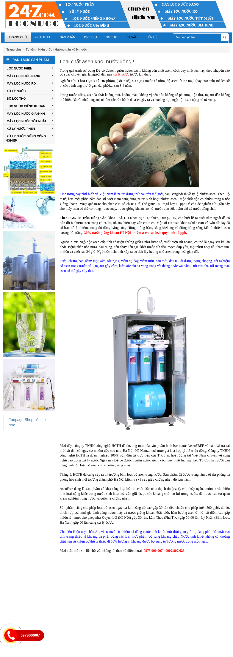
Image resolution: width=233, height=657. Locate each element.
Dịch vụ (90, 37)
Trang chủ (18, 37)
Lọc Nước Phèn (30, 68)
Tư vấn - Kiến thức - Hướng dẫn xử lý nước (56, 49)
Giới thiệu (43, 37)
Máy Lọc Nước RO (30, 83)
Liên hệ (151, 37)
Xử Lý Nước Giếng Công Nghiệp (29, 138)
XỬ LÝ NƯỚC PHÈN (30, 128)
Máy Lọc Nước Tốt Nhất (30, 121)
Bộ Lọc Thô (30, 98)
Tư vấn (131, 37)
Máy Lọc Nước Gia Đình (30, 113)
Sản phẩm (67, 37)
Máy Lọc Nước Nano (30, 75)
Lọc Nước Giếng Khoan (30, 105)
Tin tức (111, 37)
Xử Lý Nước (30, 90)
